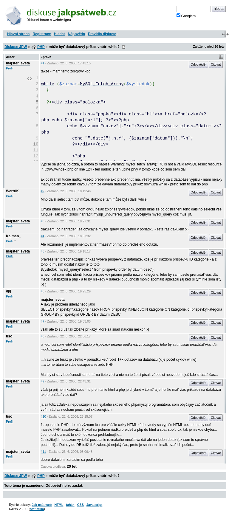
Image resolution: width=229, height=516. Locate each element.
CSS (80, 504)
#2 (42, 191)
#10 (43, 416)
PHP (41, 47)
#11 (43, 451)
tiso (9, 336)
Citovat (216, 64)
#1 (42, 63)
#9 (42, 381)
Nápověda (76, 34)
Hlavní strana (18, 34)
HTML (58, 504)
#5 (42, 251)
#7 (42, 321)
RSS (123, 47)
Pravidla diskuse (102, 34)
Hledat (59, 34)
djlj (8, 291)
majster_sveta (18, 63)
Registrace (42, 34)
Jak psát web (42, 504)
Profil (9, 68)
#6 (42, 291)
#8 (42, 336)
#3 (42, 221)
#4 (42, 236)
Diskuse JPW (15, 47)
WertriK (12, 191)
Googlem (186, 15)
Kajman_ (13, 236)
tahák (70, 504)
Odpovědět (198, 64)
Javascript (94, 504)
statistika (37, 509)
